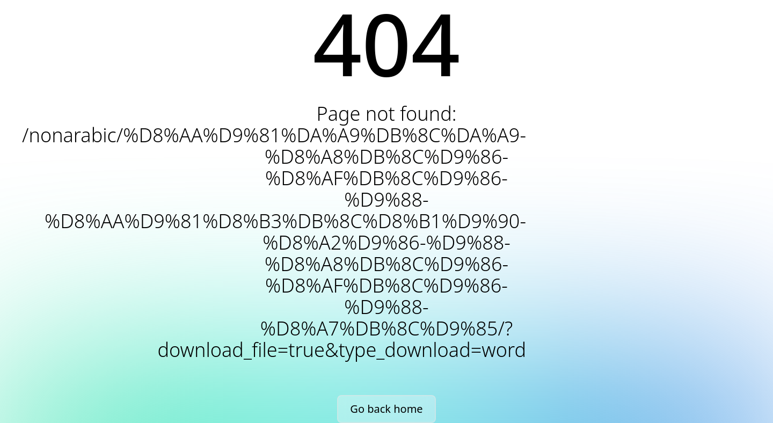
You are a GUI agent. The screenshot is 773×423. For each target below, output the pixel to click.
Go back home (386, 409)
